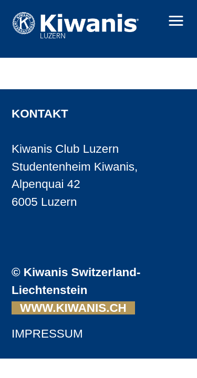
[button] (176, 21)
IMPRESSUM (47, 333)
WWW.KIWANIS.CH (73, 307)
